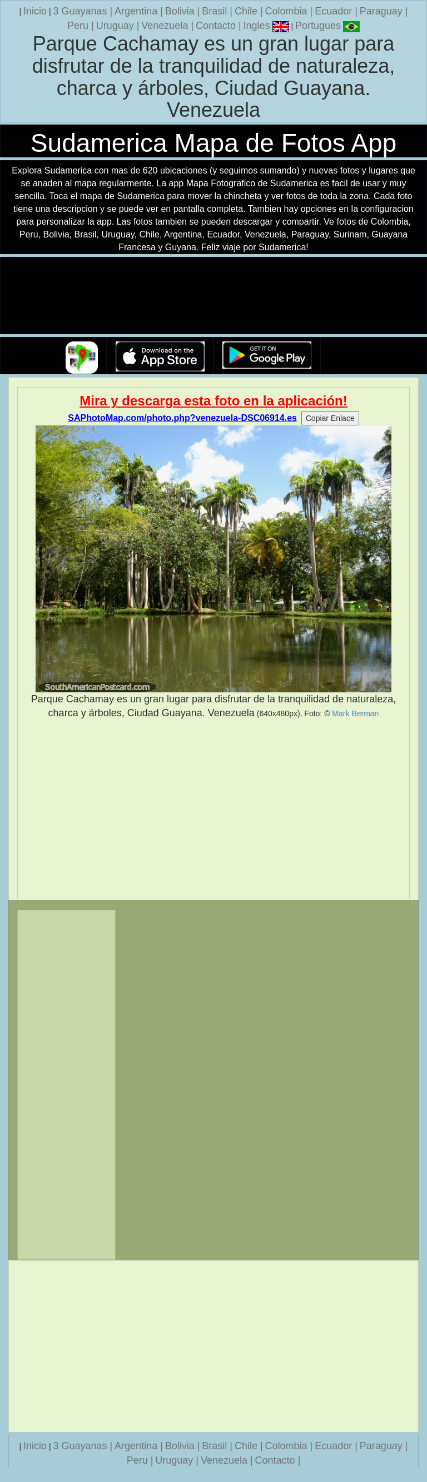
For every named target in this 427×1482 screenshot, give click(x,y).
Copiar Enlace (330, 418)
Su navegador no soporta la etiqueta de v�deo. (213, 296)
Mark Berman (355, 713)
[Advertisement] (213, 810)
